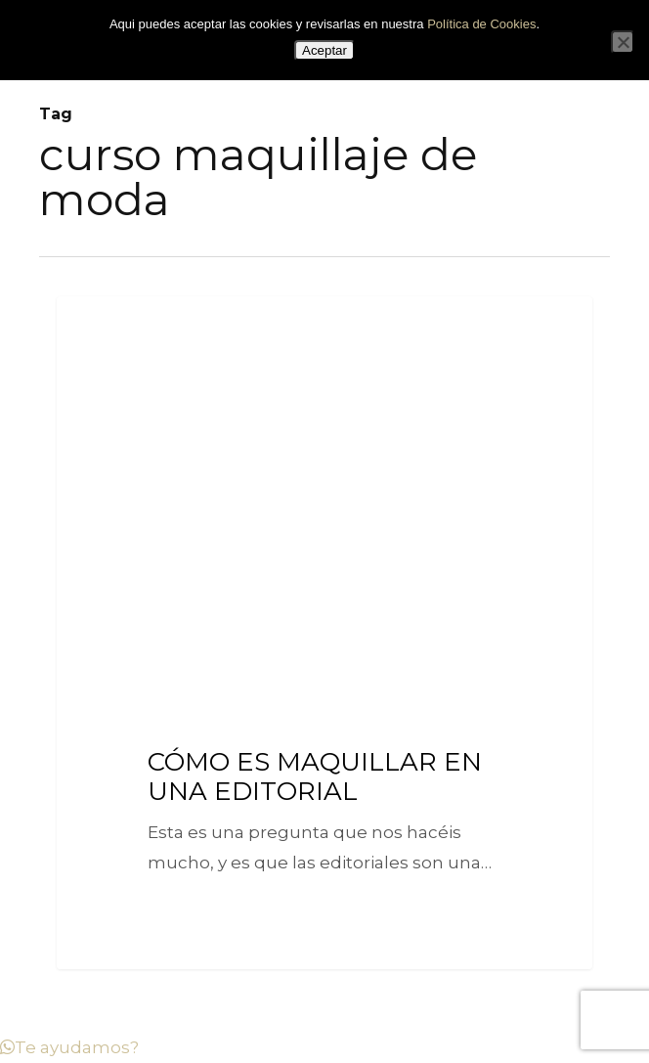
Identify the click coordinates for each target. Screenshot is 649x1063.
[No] (622, 42)
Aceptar (324, 50)
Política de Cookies (481, 24)
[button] (69, 1047)
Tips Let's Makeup (138, 327)
